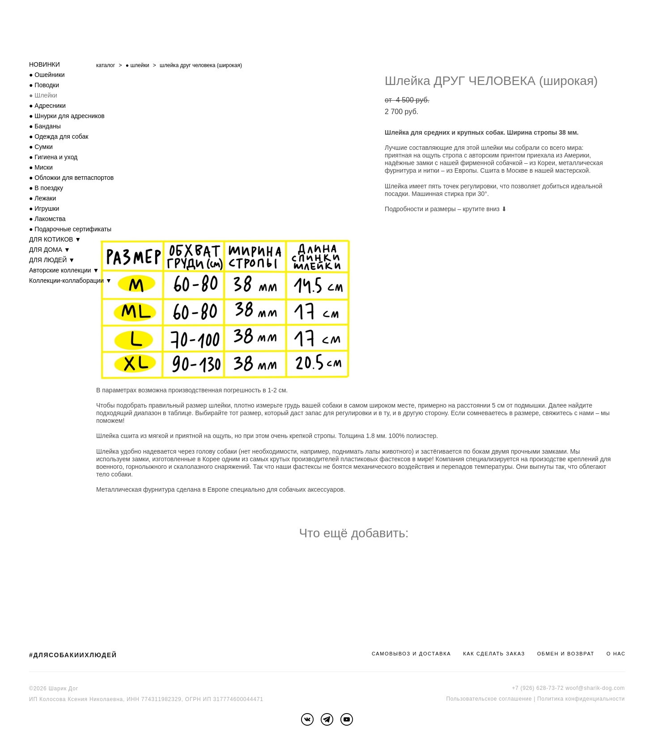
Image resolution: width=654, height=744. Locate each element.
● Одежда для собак (58, 136)
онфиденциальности (596, 699)
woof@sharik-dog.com (595, 688)
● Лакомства (47, 218)
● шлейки (137, 65)
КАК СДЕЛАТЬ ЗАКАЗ (494, 653)
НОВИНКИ (44, 64)
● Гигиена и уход (53, 157)
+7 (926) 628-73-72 (538, 688)
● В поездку (46, 187)
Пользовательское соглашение (489, 699)
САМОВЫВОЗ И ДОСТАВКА (411, 653)
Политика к (552, 699)
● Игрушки (44, 208)
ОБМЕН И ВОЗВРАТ (566, 653)
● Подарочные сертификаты (70, 229)
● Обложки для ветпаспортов (71, 177)
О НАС (616, 653)
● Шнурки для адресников (67, 115)
